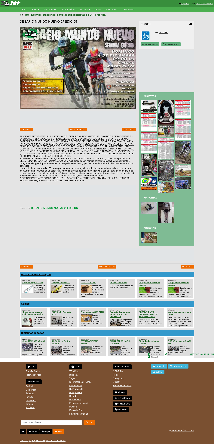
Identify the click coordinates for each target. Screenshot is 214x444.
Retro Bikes (75, 399)
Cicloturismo (113, 9)
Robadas (30, 393)
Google (154, 356)
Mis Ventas (150, 198)
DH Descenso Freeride (80, 382)
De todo (73, 396)
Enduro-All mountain (79, 403)
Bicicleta (33, 382)
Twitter (171, 354)
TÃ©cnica (30, 386)
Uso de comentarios (56, 440)
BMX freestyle (76, 389)
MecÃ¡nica (31, 390)
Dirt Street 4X (75, 385)
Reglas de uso (38, 440)
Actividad (163, 32)
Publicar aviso (178, 366)
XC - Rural (74, 371)
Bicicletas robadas (32, 332)
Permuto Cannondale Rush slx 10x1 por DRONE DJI (120, 314)
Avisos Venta (50, 9)
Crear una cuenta (204, 3)
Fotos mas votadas (78, 414)
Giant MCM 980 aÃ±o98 (33, 341)
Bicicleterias (122, 398)
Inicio (33, 431)
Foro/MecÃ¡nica (33, 375)
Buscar (116, 382)
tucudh (146, 24)
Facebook (155, 354)
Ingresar (185, 3)
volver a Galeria (78, 129)
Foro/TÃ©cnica (33, 371)
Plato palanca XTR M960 (92, 312)
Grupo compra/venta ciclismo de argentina (32, 313)
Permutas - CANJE (122, 385)
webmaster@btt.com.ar (181, 430)
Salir (58, 431)
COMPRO (118, 371)
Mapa (46, 431)
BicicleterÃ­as (69, 9)
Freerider (30, 407)
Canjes (25, 303)
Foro (24, 9)
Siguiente (129, 129)
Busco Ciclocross (118, 282)
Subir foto (159, 366)
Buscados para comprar (36, 274)
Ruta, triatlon (75, 392)
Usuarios (129, 9)
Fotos (35, 9)
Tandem (29, 404)
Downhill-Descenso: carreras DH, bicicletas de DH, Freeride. (68, 14)
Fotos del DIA (76, 410)
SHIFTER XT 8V (88, 282)
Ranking (73, 407)
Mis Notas (150, 228)
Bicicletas (85, 9)
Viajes (72, 378)
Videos (98, 9)
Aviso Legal (25, 440)
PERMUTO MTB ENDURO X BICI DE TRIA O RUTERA (148, 314)
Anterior (26, 129)
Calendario (31, 400)
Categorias (118, 378)
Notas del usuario (171, 44)
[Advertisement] (78, 117)
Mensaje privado (149, 44)
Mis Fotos (150, 96)
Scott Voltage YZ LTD (32, 282)
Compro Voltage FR (60, 282)
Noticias (29, 397)
